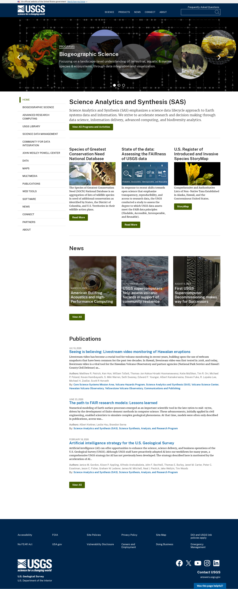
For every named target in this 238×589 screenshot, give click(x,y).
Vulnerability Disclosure (100, 544)
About (163, 12)
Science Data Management (40, 134)
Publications (31, 183)
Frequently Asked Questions (203, 7)
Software (29, 199)
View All (77, 317)
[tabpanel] (119, 54)
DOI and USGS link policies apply (201, 536)
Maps (25, 168)
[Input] (200, 12)
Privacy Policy (129, 535)
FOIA (55, 535)
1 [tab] (114, 85)
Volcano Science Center (205, 384)
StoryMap (183, 206)
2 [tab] (119, 85)
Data (25, 160)
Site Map (161, 535)
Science (109, 12)
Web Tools (29, 191)
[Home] (31, 14)
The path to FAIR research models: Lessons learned (113, 403)
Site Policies (94, 535)
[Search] (217, 12)
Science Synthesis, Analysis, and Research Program (148, 428)
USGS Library (31, 126)
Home (26, 99)
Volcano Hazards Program (130, 384)
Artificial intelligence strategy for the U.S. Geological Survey (121, 443)
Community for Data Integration (36, 143)
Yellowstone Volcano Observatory (124, 388)
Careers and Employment (128, 546)
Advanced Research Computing (35, 117)
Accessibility (25, 535)
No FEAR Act (25, 544)
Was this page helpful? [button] (210, 585)
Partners (28, 222)
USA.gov (57, 544)
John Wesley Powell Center (41, 153)
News (137, 12)
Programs (67, 46)
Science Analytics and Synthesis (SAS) (168, 384)
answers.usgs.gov (210, 577)
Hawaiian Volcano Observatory (86, 388)
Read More (78, 217)
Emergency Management (198, 546)
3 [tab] (123, 85)
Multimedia (29, 176)
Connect (150, 12)
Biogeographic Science (38, 107)
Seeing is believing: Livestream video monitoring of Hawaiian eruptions (129, 351)
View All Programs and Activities (91, 126)
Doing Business (164, 544)
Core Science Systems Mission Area (93, 384)
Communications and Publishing (162, 388)
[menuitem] (109, 10)
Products (124, 12)
